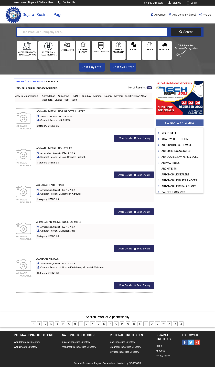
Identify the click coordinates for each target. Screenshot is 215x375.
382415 (65, 153)
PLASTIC (134, 49)
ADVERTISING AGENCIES (176, 150)
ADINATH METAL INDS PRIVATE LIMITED (60, 111)
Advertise (158, 14)
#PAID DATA (168, 133)
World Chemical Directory (27, 342)
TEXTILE (149, 49)
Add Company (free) (182, 14)
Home (20, 81)
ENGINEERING (67, 50)
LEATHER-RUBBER (83, 50)
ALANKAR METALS (47, 258)
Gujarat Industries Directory (76, 342)
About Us (160, 350)
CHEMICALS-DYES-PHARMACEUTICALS (27, 53)
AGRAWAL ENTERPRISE (50, 185)
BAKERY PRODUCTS (173, 192)
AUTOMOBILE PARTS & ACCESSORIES (183, 180)
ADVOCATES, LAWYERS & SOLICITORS (183, 156)
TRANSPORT (165, 49)
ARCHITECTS (169, 168)
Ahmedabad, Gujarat (50, 153)
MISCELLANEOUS (101, 51)
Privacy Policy (163, 355)
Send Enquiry (134, 138)
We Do (206, 14)
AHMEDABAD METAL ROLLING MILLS (59, 222)
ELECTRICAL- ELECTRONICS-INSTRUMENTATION (48, 53)
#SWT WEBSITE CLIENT (175, 139)
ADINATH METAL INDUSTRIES (54, 148)
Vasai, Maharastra (48, 116)
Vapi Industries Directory (122, 342)
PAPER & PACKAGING (118, 50)
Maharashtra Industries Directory (79, 347)
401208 (62, 116)
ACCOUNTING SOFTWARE (176, 145)
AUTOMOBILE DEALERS (175, 174)
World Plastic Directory (25, 347)
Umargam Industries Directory (125, 347)
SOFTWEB (135, 363)
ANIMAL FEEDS (170, 162)
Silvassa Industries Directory (124, 352)
